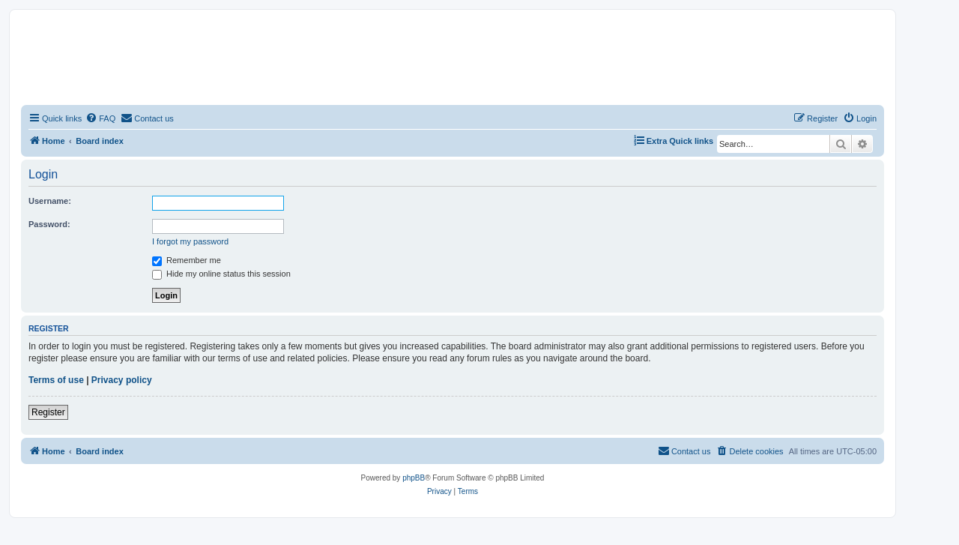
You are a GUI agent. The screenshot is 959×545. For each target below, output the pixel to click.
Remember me (186, 260)
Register (48, 412)
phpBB (413, 478)
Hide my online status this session (221, 273)
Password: (49, 224)
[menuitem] (100, 118)
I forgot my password (190, 241)
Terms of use (56, 380)
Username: (49, 200)
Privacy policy (121, 380)
